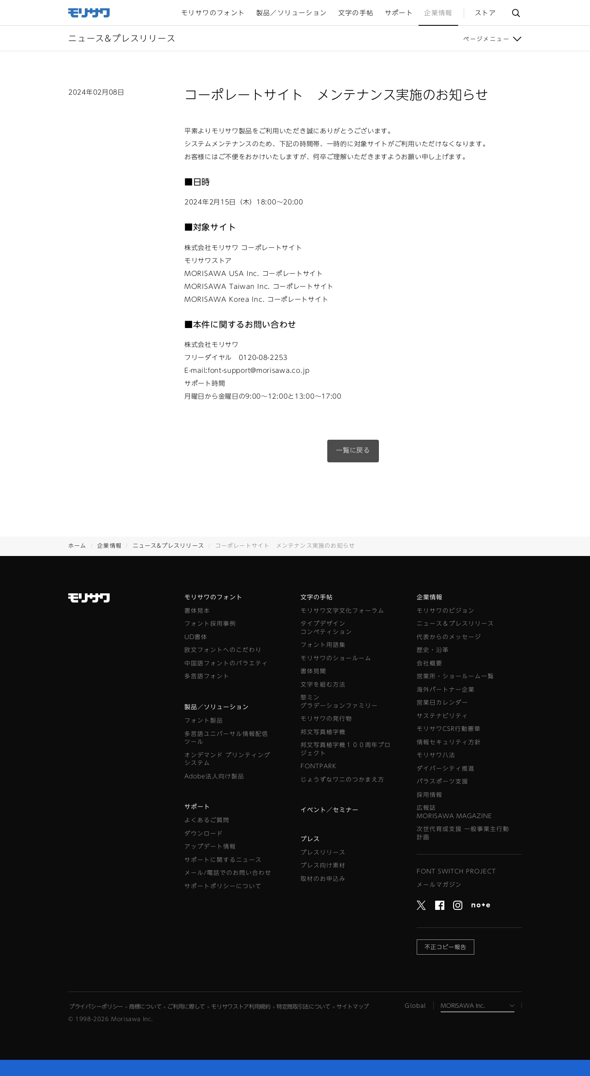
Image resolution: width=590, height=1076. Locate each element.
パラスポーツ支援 (442, 781)
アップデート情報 (210, 846)
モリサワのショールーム (336, 658)
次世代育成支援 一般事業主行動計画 (463, 833)
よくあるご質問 (207, 820)
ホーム (77, 545)
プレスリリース (323, 852)
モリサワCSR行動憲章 (449, 729)
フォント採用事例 (210, 624)
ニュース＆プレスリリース (455, 624)
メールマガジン (439, 885)
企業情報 (109, 545)
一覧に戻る (353, 450)
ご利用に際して (186, 1006)
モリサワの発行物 (326, 719)
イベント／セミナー (330, 810)
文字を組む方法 (323, 684)
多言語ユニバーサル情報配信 (226, 738)
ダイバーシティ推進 (446, 768)
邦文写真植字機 (323, 732)
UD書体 (195, 637)
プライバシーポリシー (96, 1006)
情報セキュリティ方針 (449, 742)
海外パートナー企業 (446, 690)
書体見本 (197, 611)
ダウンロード (203, 834)
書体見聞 (313, 671)
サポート (197, 807)
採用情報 (429, 795)
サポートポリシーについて (223, 886)
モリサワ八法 (436, 755)
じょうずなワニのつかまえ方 (342, 780)
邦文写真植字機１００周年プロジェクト (346, 749)
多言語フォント (207, 676)
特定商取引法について (303, 1006)
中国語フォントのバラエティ (226, 663)
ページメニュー (486, 39)
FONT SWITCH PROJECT (456, 871)
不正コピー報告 (445, 947)
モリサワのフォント (213, 597)
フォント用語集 (323, 645)
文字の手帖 (317, 597)
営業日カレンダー (442, 702)
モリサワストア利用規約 (241, 1006)
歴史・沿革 (433, 650)
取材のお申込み (323, 879)
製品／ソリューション (216, 707)
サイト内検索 (515, 13)
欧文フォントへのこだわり (223, 650)
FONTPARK (318, 766)
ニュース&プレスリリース (168, 545)
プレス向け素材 (323, 865)
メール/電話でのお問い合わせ (227, 873)
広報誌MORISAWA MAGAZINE (454, 812)
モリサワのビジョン (446, 611)
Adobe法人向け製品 (214, 776)
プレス (310, 839)
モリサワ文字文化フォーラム (342, 611)
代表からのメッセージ (449, 637)
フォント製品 (203, 720)
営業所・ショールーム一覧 (455, 676)
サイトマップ (352, 1006)
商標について (145, 1006)
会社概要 (429, 663)
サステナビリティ (442, 716)
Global (415, 1005)
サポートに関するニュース (223, 860)
